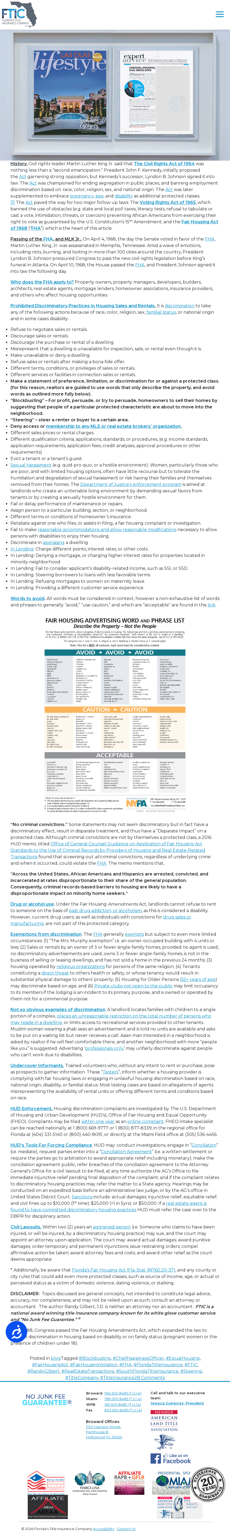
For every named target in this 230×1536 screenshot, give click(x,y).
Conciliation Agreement (126, 1151)
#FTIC (190, 1364)
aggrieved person (112, 1227)
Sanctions (82, 1196)
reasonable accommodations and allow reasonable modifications (107, 529)
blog (56, 1358)
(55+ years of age (197, 979)
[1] (13, 202)
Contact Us (126, 1529)
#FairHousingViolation (93, 1364)
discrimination (179, 305)
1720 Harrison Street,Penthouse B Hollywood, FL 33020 (104, 1432)
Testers (110, 1072)
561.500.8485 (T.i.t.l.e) (122, 1405)
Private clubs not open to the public (133, 985)
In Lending (22, 549)
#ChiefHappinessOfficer (138, 1358)
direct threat (55, 973)
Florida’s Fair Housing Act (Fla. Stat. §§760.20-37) (123, 1270)
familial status (161, 312)
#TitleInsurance (117, 1377)
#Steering (191, 1371)
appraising (54, 542)
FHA (209, 239)
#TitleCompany (81, 1377)
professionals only (104, 1048)
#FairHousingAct (50, 1364)
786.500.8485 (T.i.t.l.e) (123, 1399)
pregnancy (81, 196)
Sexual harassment (31, 465)
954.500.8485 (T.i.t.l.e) (122, 1393)
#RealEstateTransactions (87, 1371)
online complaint (145, 1121)
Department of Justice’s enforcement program (131, 484)
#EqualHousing (183, 1358)
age (99, 196)
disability (124, 196)
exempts (134, 934)
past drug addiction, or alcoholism (105, 910)
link (211, 605)
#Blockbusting (95, 1358)
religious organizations (81, 966)
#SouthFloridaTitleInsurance (147, 1371)
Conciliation (203, 1145)
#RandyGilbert (43, 1371)
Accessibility (103, 1529)
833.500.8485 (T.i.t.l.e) (123, 1410)
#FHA (125, 1364)
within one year (97, 1121)
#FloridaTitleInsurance (158, 1364)
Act (22, 176)
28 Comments (149, 1377)
